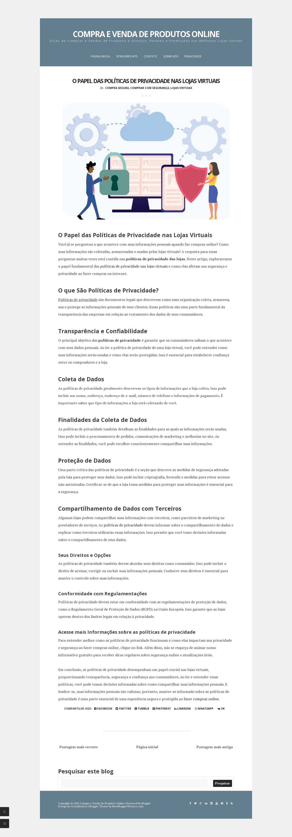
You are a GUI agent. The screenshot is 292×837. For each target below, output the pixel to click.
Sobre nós (170, 56)
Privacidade (192, 56)
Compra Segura (117, 88)
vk (221, 709)
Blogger (146, 803)
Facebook (103, 709)
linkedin (182, 709)
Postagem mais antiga (214, 746)
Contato (150, 56)
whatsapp (204, 709)
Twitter (123, 709)
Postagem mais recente (78, 746)
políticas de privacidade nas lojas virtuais (134, 266)
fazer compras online (201, 698)
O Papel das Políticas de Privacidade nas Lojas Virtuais (146, 81)
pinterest (162, 709)
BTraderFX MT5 (127, 56)
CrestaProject (79, 806)
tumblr (142, 709)
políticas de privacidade (123, 525)
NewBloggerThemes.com (127, 806)
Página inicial (100, 56)
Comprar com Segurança (149, 88)
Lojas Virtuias (181, 88)
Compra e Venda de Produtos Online (146, 34)
